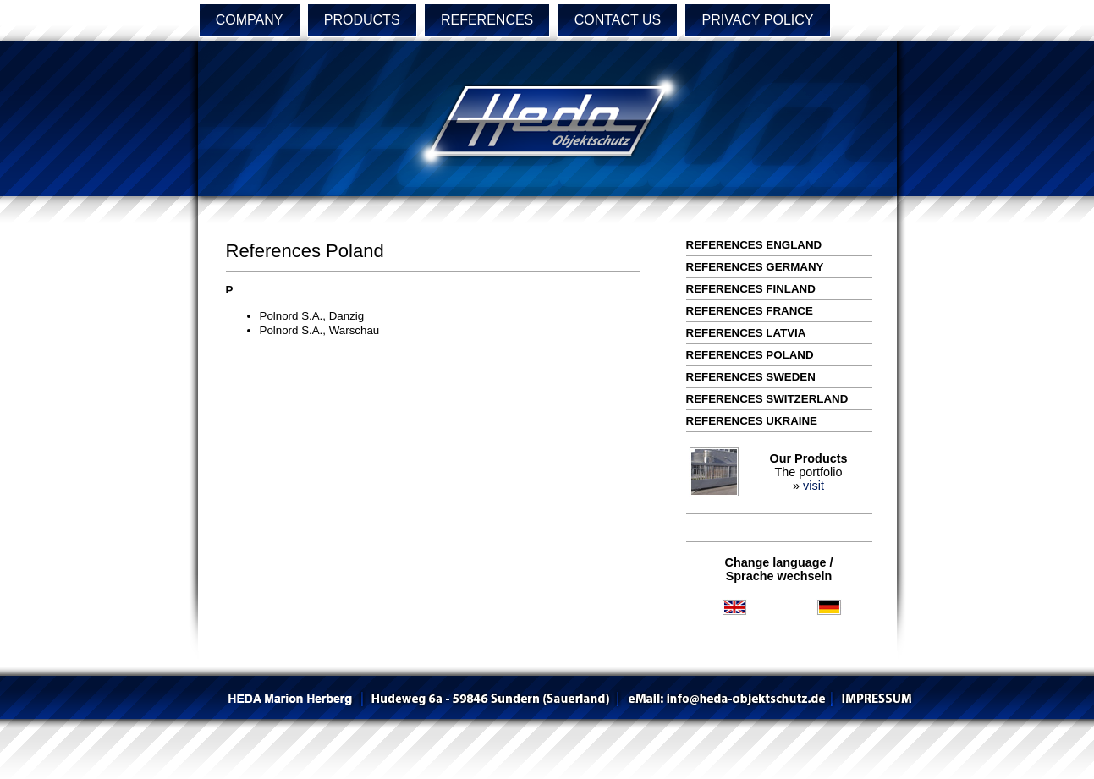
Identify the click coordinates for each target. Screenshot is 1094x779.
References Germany (755, 267)
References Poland (750, 354)
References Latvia (746, 332)
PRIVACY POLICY (758, 20)
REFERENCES (487, 20)
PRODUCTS (362, 20)
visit (813, 485)
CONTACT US (618, 20)
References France (749, 310)
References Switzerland (767, 398)
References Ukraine (752, 420)
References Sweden (751, 376)
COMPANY (249, 20)
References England (754, 245)
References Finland (751, 289)
